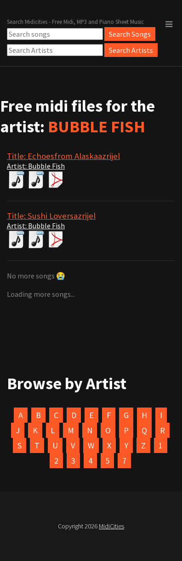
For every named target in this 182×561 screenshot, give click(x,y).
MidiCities (111, 526)
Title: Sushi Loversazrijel (51, 215)
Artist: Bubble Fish (36, 165)
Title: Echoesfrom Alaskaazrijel (63, 156)
